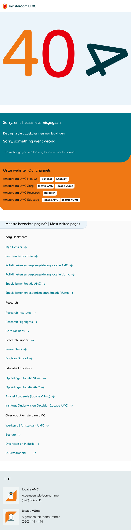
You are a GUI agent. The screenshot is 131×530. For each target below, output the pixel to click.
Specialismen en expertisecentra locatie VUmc (37, 292)
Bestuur (10, 434)
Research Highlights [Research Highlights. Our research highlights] (19, 322)
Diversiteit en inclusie (20, 444)
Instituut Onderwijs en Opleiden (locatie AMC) (36, 405)
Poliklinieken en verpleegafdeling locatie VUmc (37, 274)
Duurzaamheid (15, 453)
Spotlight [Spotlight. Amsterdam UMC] (61, 179)
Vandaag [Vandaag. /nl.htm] (47, 179)
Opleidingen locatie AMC (22, 387)
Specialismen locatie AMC (23, 283)
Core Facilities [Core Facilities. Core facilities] (14, 331)
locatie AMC (45, 186)
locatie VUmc (65, 186)
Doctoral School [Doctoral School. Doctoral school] (16, 358)
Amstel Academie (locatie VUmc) (27, 396)
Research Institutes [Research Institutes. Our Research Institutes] (18, 312)
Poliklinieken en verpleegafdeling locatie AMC (36, 265)
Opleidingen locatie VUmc (23, 378)
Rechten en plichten (19, 256)
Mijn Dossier (13, 247)
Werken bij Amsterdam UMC (24, 425)
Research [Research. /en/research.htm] (49, 193)
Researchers (13, 349)
